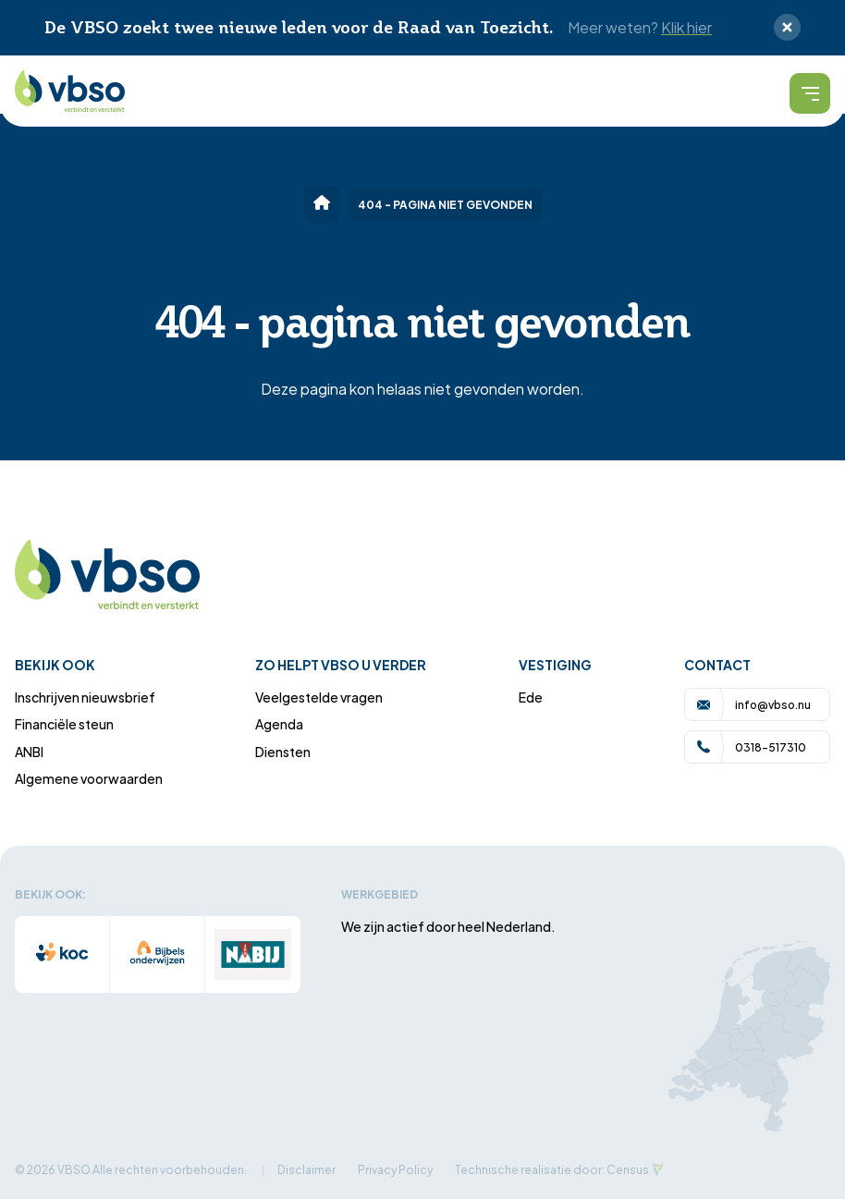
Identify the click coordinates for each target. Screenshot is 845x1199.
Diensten (283, 751)
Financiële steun (64, 723)
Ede (531, 696)
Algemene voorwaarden (89, 778)
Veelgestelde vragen (319, 696)
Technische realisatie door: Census (552, 1169)
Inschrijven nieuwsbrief (85, 696)
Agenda (279, 723)
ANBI (29, 751)
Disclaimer (306, 1169)
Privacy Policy (395, 1169)
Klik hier (686, 27)
